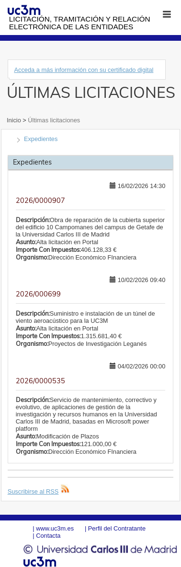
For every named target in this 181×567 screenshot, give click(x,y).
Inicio (15, 120)
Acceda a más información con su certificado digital (83, 69)
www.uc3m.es (55, 528)
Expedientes (40, 138)
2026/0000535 (40, 381)
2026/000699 (38, 294)
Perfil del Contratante (117, 528)
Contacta (48, 535)
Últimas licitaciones (53, 120)
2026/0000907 (40, 200)
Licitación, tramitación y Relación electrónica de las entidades (79, 22)
